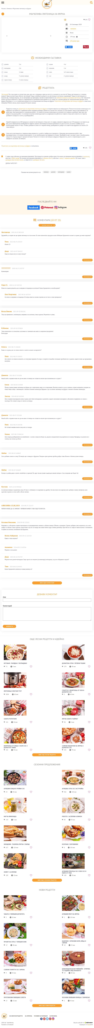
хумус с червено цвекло (67, 158)
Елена (7, 385)
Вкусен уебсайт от (83, 1022)
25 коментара (74, 41)
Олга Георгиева (11, 294)
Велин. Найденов (11, 536)
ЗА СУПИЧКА (28, 1016)
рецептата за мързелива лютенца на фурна (33, 109)
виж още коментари (47, 583)
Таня (6, 566)
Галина (7, 434)
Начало (3, 8)
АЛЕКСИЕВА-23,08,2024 (10, 505)
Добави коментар (48, 225)
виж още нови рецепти (47, 1005)
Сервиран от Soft (86, 1025)
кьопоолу (86, 156)
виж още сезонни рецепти (47, 880)
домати (53, 172)
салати (68, 172)
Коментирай (88, 260)
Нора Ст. (4, 285)
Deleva (4, 347)
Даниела (4, 375)
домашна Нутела (38, 160)
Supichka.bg (10, 1022)
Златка (7, 396)
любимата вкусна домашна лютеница (68, 98)
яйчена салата (48, 158)
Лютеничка (5, 232)
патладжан (61, 172)
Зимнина (9, 8)
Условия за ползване (7, 1024)
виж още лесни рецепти (47, 755)
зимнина (73, 29)
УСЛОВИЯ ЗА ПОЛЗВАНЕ (41, 1016)
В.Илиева (5, 328)
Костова (4, 487)
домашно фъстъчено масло (15, 160)
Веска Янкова (6, 311)
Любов (4, 453)
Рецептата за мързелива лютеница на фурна (68, 101)
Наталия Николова (8, 522)
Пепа (6, 242)
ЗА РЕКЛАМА (53, 1016)
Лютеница (4, 94)
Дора (7, 557)
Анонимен (8, 547)
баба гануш (15, 158)
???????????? (5, 268)
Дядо (7, 251)
